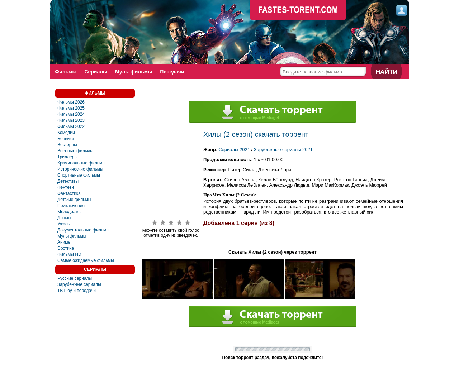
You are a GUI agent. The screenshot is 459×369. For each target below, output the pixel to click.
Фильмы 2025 (71, 108)
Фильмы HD (69, 254)
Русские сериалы (74, 278)
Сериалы (95, 72)
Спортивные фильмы (78, 175)
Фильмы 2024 (71, 114)
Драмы (64, 217)
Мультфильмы (133, 72)
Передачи (172, 72)
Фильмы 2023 (71, 120)
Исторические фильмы (80, 169)
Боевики (65, 138)
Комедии (66, 132)
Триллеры (67, 156)
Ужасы (64, 223)
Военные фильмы (75, 150)
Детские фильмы (74, 199)
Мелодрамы (69, 211)
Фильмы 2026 (71, 102)
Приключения (71, 205)
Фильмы (65, 72)
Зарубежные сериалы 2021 (283, 149)
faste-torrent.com (298, 10)
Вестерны (67, 144)
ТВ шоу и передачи (76, 290)
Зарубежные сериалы (79, 284)
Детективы (68, 181)
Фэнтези (65, 187)
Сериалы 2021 (234, 149)
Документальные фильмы (83, 230)
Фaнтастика (69, 193)
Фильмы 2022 (71, 126)
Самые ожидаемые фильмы (85, 260)
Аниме (63, 242)
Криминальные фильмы (81, 163)
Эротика (65, 248)
